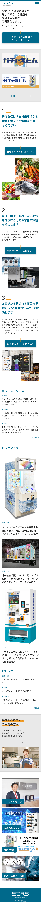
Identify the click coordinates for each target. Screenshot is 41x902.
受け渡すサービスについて (20, 251)
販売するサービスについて (20, 344)
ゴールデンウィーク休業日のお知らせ (16, 691)
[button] (11, 96)
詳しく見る (20, 742)
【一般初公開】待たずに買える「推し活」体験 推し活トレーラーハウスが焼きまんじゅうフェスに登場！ (20, 415)
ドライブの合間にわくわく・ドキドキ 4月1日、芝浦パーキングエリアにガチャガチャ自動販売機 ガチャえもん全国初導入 (20, 429)
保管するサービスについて (20, 151)
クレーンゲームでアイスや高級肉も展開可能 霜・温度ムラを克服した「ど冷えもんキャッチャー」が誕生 (19, 401)
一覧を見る (35, 437)
